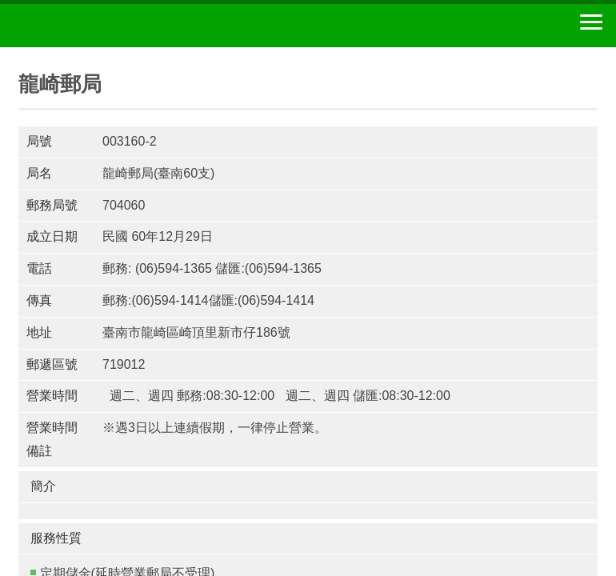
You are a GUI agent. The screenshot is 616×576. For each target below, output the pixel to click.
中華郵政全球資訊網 (100, 26)
